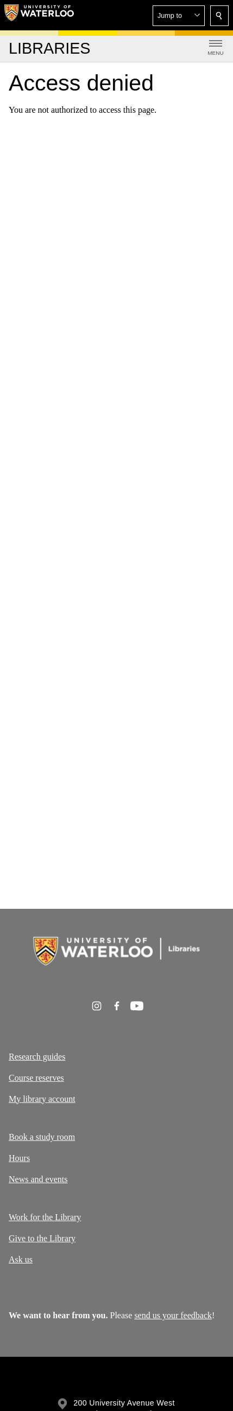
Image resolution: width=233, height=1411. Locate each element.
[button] (178, 15)
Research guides (37, 1056)
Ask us (21, 1259)
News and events (38, 1179)
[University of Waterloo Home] (39, 15)
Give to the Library (42, 1238)
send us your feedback (173, 1315)
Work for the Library (45, 1217)
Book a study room (42, 1136)
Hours (19, 1158)
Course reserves (36, 1077)
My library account (42, 1098)
